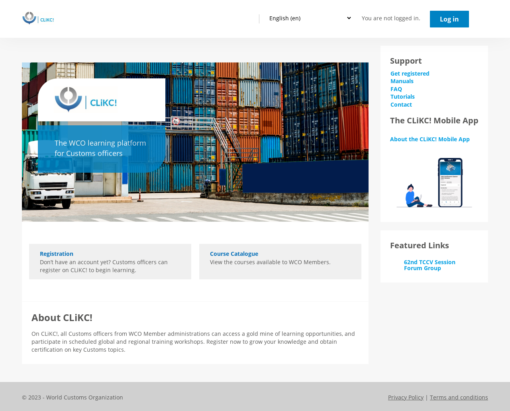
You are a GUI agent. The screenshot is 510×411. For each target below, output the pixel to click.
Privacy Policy (406, 397)
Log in (449, 19)
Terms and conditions (459, 397)
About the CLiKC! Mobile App (430, 139)
